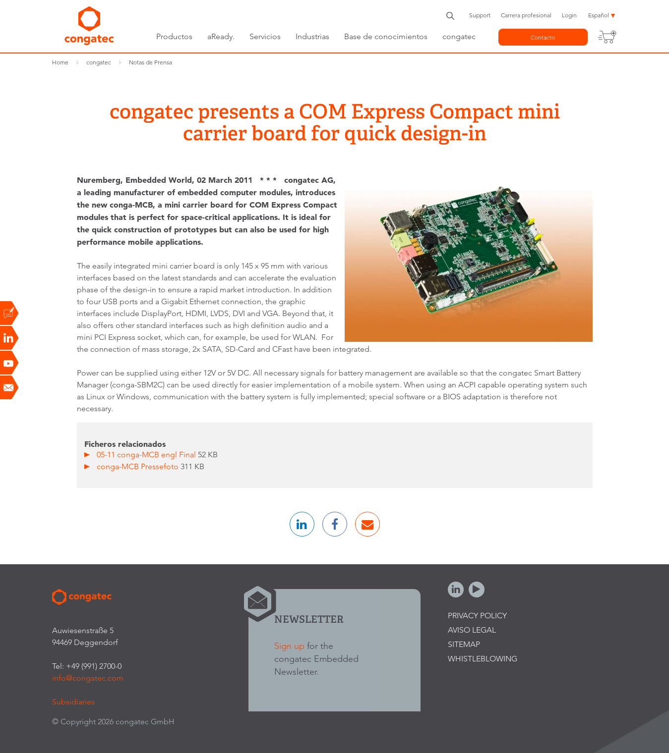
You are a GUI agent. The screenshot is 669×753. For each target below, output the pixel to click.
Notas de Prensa (150, 62)
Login (569, 15)
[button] (302, 524)
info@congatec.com (87, 678)
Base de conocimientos (385, 36)
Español (598, 15)
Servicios (265, 36)
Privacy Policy (477, 615)
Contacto (543, 37)
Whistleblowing (482, 658)
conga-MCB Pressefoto (139, 466)
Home (60, 62)
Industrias (312, 36)
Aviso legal (472, 630)
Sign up (289, 645)
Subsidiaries (73, 701)
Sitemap (464, 644)
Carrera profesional (526, 15)
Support (479, 15)
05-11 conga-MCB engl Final (147, 454)
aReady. (221, 36)
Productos (174, 36)
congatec (459, 36)
